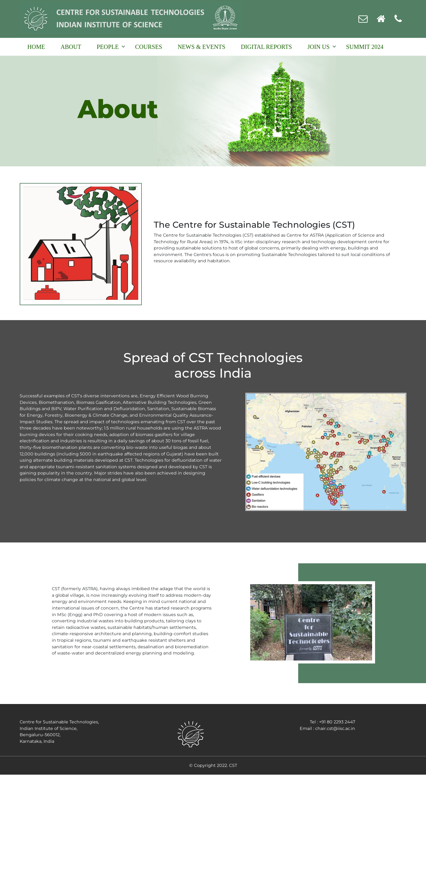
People (108, 47)
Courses (148, 47)
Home (36, 47)
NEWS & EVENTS (201, 47)
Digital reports (266, 47)
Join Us (318, 47)
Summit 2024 (365, 47)
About (70, 47)
